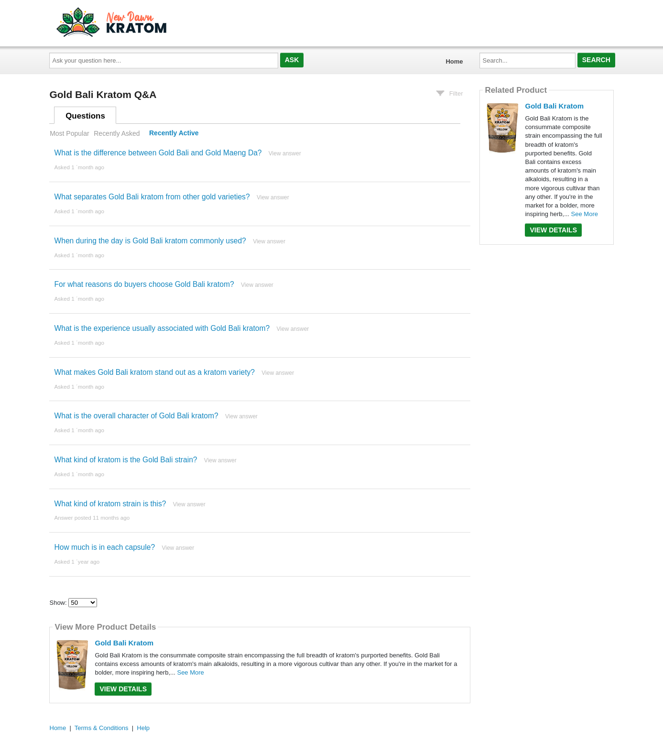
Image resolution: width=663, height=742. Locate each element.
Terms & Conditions (102, 727)
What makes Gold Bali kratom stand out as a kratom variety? (154, 372)
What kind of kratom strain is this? (110, 504)
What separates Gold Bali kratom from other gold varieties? (152, 197)
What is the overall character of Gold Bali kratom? (136, 416)
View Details (123, 689)
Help (143, 727)
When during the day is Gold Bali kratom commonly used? (150, 241)
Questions (85, 115)
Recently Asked (117, 133)
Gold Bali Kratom (124, 643)
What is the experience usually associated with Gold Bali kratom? (162, 328)
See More (190, 672)
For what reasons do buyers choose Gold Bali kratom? (144, 284)
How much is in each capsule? (104, 547)
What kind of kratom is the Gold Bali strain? (125, 460)
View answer (285, 153)
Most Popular (69, 133)
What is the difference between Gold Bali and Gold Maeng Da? (157, 153)
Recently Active (174, 133)
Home (454, 61)
